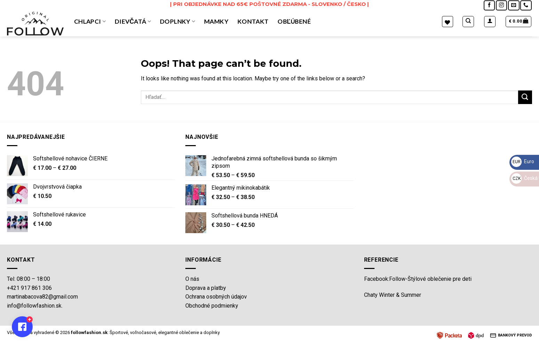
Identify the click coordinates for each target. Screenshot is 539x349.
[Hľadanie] (468, 21)
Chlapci (90, 21)
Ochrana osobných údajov (216, 296)
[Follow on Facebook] (489, 5)
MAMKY (216, 21)
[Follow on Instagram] (501, 5)
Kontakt (253, 21)
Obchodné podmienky (211, 305)
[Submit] (525, 97)
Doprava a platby (205, 288)
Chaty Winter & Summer (392, 295)
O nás (192, 279)
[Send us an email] (513, 5)
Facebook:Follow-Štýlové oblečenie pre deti (418, 279)
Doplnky (177, 21)
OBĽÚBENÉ (294, 21)
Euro (522, 161)
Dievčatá (133, 21)
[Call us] (525, 5)
